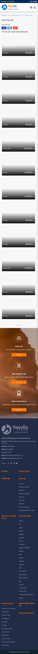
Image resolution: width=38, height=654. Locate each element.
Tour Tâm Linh (29, 15)
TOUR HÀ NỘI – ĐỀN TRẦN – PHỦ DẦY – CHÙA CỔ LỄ (18, 236)
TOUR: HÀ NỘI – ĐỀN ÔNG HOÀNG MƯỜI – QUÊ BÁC (17, 260)
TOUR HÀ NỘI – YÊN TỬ (9, 284)
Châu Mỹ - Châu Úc (23, 578)
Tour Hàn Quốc (23, 588)
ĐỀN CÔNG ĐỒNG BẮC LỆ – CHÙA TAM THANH (16, 308)
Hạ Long (21, 483)
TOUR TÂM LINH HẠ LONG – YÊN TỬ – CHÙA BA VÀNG (18, 164)
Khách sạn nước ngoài (24, 493)
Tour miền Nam (5, 618)
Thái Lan (21, 541)
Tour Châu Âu (22, 571)
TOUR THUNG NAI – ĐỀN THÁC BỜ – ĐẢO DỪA (16, 188)
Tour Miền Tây (5, 635)
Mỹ (19, 524)
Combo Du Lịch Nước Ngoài (26, 594)
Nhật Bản (21, 534)
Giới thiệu (4, 471)
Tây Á (20, 568)
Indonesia (21, 564)
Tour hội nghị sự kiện (6, 628)
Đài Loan (21, 558)
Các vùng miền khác (24, 507)
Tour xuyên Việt (5, 632)
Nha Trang (21, 497)
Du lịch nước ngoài (25, 516)
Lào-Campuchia (23, 574)
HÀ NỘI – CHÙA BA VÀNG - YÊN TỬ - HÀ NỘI (15, 68)
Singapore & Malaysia (24, 547)
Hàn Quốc (21, 537)
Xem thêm (19, 325)
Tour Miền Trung (5, 615)
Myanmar (21, 551)
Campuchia (22, 561)
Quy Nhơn (21, 490)
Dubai (20, 554)
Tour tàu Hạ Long (5, 638)
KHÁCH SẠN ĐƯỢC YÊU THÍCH (26, 510)
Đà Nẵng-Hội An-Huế (24, 487)
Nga (20, 581)
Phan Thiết (21, 500)
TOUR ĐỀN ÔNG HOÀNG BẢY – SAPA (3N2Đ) (15, 140)
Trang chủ (4, 15)
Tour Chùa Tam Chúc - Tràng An (13, 116)
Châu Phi (21, 531)
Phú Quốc (21, 503)
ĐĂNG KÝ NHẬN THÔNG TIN (26, 604)
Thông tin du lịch (24, 471)
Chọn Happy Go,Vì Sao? (26, 613)
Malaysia (21, 598)
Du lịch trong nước (16, 15)
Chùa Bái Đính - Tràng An (11, 92)
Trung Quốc (22, 544)
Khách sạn (22, 478)
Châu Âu (21, 521)
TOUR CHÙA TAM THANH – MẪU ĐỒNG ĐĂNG (16, 212)
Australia (21, 584)
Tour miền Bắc (5, 612)
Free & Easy (4, 622)
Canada (21, 527)
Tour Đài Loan (22, 591)
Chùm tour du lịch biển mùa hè (8, 517)
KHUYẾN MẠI (5, 478)
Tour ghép (3, 625)
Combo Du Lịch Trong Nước (8, 608)
